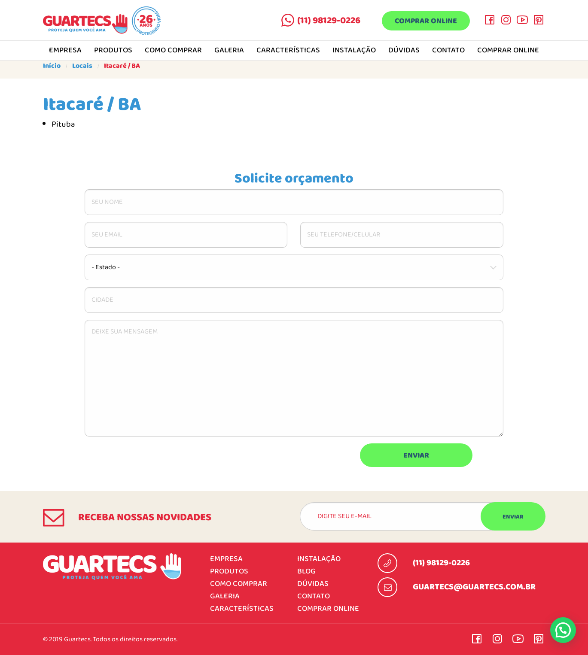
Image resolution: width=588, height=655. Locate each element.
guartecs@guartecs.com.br (474, 587)
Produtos (113, 51)
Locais (82, 66)
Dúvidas (404, 51)
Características (288, 51)
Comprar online (426, 21)
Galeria (229, 51)
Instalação (354, 51)
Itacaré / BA (122, 66)
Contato (448, 51)
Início (52, 66)
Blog (306, 571)
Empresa (65, 51)
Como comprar (173, 51)
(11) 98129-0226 (328, 20)
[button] (563, 630)
